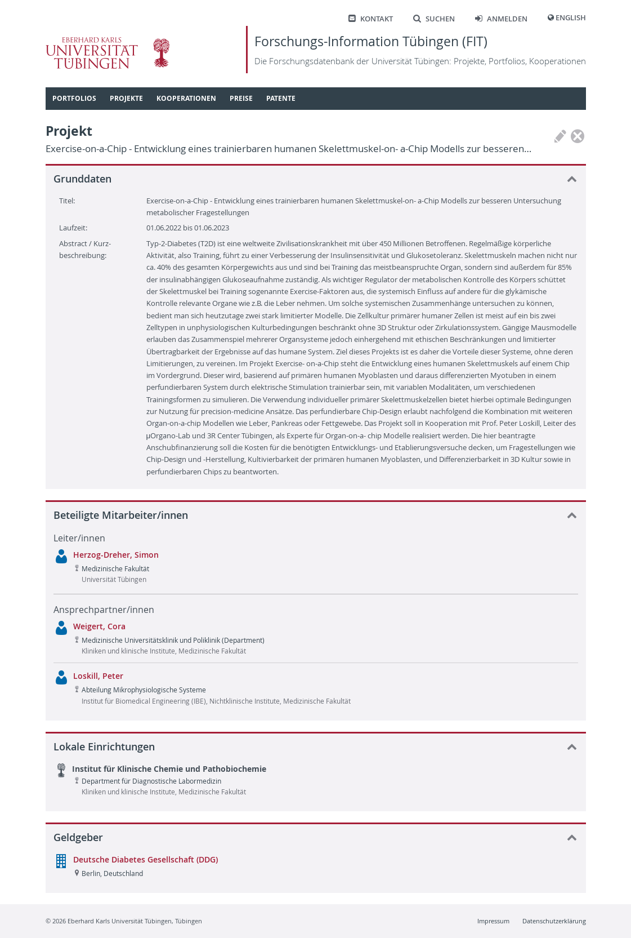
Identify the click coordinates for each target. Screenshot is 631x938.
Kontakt (370, 19)
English (571, 18)
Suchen (434, 19)
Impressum (493, 921)
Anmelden (501, 19)
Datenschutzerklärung (554, 921)
